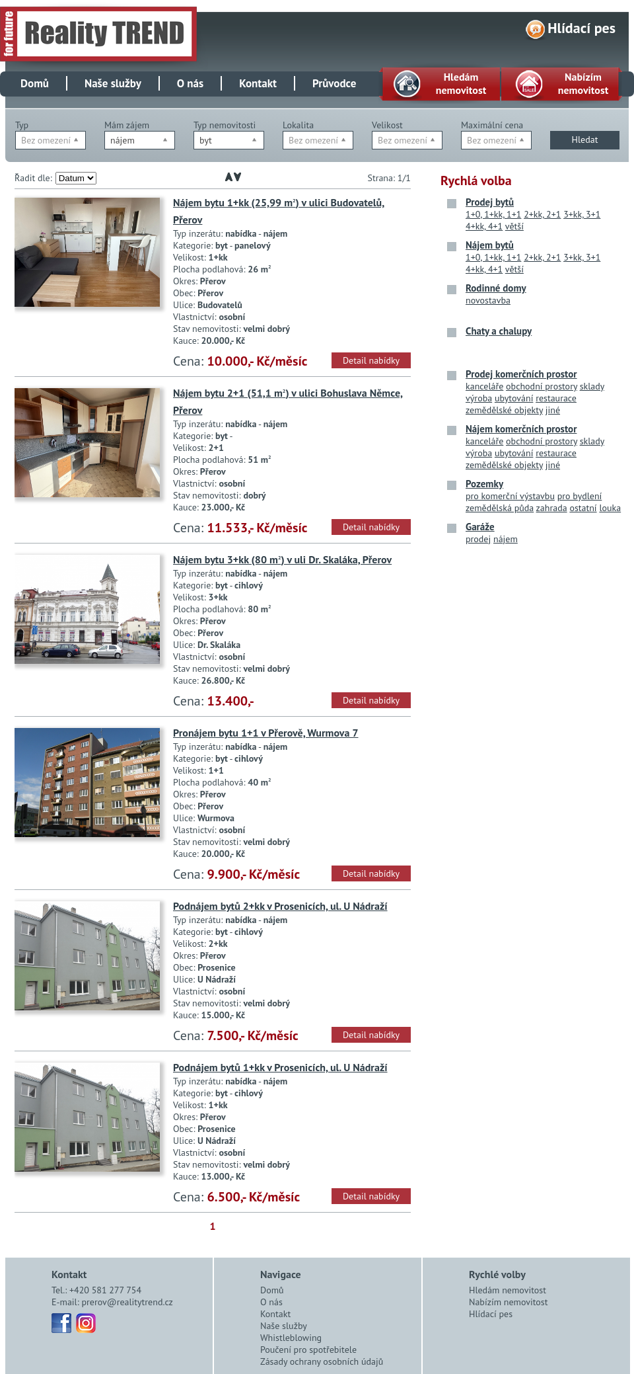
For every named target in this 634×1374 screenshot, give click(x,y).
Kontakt (258, 83)
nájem (505, 539)
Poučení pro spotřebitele (308, 1349)
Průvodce (334, 83)
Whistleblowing (291, 1338)
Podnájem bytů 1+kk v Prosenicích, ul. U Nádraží (280, 1067)
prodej (478, 539)
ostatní (582, 508)
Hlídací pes (581, 28)
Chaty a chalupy (499, 331)
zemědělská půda (500, 508)
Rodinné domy (496, 288)
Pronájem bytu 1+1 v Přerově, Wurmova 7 (266, 732)
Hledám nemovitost (507, 1290)
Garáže (480, 526)
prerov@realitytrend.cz (127, 1302)
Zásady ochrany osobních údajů (321, 1361)
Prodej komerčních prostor (521, 374)
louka (610, 508)
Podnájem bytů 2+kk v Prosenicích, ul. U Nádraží (280, 905)
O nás (190, 83)
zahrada (551, 508)
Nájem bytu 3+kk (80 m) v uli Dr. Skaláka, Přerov (282, 559)
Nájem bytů (490, 245)
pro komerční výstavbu (510, 496)
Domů (34, 83)
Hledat (585, 139)
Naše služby (113, 83)
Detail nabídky (371, 360)
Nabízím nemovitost (508, 1302)
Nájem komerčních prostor (521, 429)
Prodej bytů (490, 202)
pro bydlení (579, 496)
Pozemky (484, 483)
